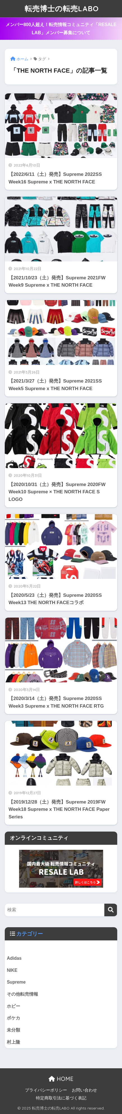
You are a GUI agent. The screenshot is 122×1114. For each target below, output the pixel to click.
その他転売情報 (22, 994)
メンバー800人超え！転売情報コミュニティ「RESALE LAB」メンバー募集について (61, 28)
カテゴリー (29, 934)
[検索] (110, 910)
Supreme (16, 982)
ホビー (13, 1006)
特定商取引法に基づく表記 (61, 1098)
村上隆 (13, 1042)
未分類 (13, 1030)
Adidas (14, 958)
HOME (61, 1078)
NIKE (12, 970)
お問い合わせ (84, 1090)
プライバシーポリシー (46, 1090)
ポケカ (13, 1018)
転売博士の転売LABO (62, 8)
